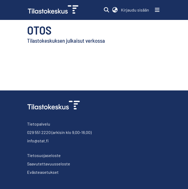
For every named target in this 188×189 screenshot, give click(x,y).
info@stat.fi (38, 140)
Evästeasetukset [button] (43, 172)
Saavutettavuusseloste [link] (48, 163)
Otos (39, 30)
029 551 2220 (39, 132)
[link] (55, 10)
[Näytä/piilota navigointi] (157, 10)
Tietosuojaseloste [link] (44, 155)
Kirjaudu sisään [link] (135, 9)
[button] (106, 10)
